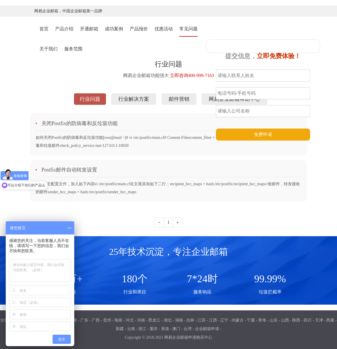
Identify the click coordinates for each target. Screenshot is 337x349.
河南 (141, 320)
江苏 (202, 320)
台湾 (188, 329)
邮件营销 (179, 99)
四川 (308, 320)
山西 (285, 320)
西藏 (330, 320)
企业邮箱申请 (207, 329)
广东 (84, 320)
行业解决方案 (133, 99)
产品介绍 (64, 28)
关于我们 (48, 48)
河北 (130, 320)
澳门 (176, 329)
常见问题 (188, 28)
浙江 (142, 329)
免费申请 (263, 134)
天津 (319, 320)
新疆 (120, 329)
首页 (44, 28)
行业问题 (90, 99)
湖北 (168, 320)
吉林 (190, 320)
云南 (131, 329)
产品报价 (139, 28)
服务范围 (73, 48)
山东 (274, 320)
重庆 (154, 329)
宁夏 (251, 320)
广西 (96, 320)
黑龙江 (154, 320)
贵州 (107, 320)
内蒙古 (238, 320)
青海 (262, 320)
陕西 (296, 320)
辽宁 (224, 320)
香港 (165, 329)
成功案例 (114, 28)
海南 (118, 320)
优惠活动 (164, 28)
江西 (213, 320)
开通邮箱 (89, 28)
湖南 (179, 320)
